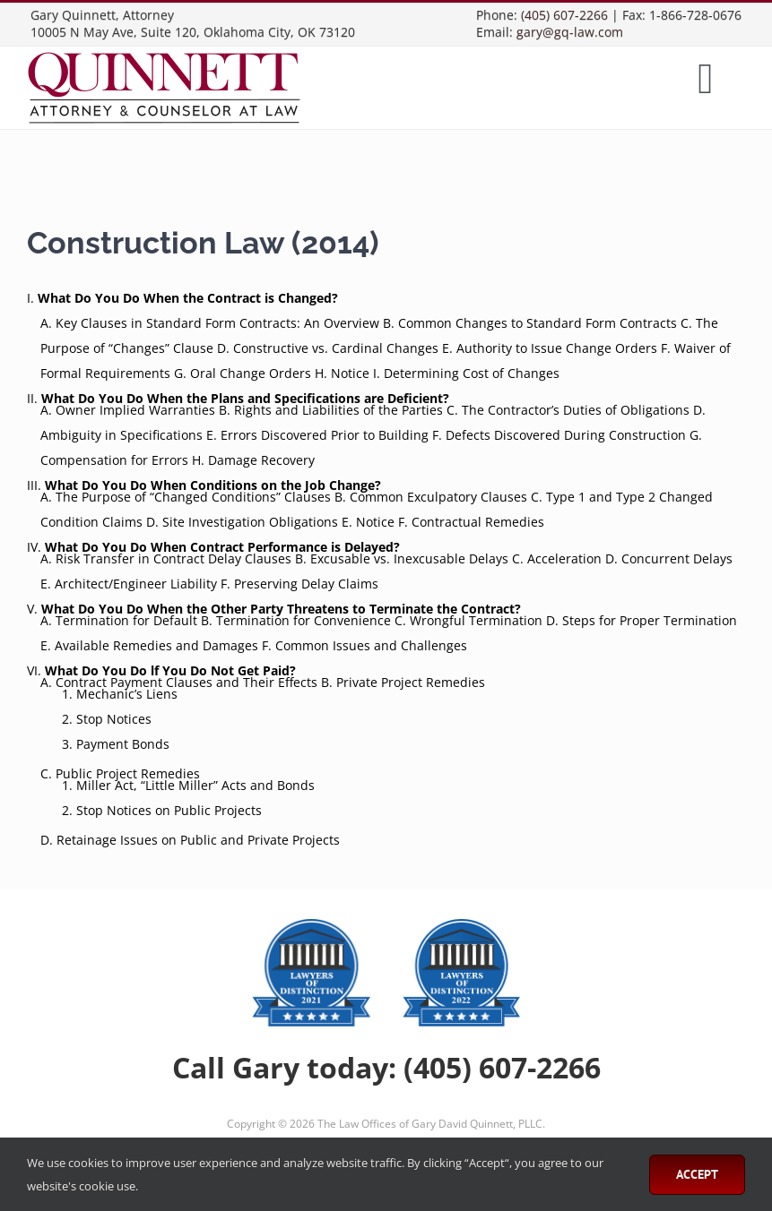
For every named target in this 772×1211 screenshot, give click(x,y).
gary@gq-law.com (569, 31)
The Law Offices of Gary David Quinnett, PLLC (429, 1123)
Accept (697, 1174)
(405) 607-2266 (564, 14)
